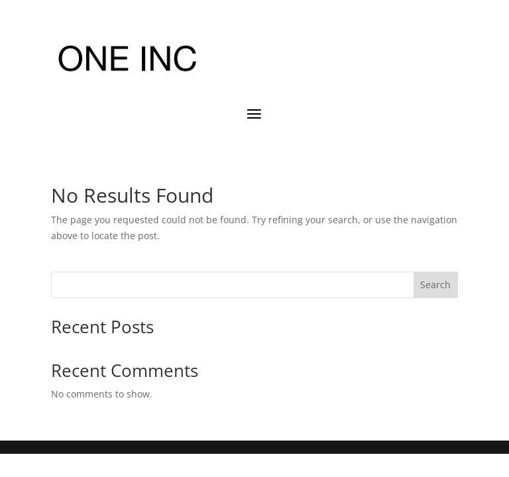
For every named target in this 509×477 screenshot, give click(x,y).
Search (435, 284)
